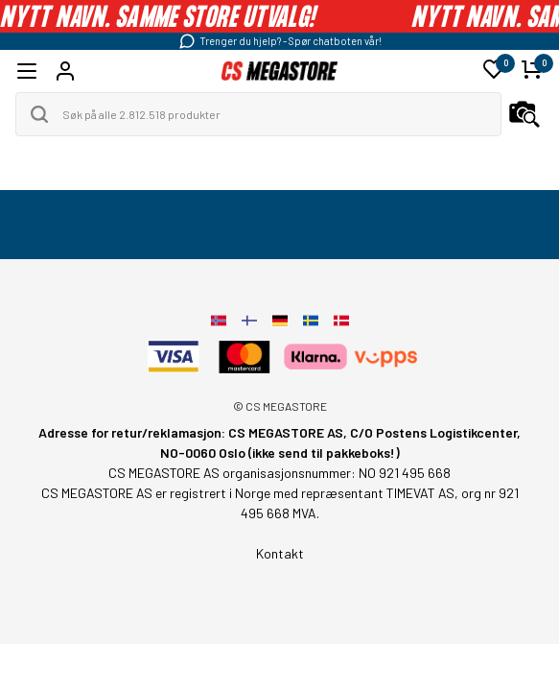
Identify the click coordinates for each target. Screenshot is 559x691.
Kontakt (280, 553)
